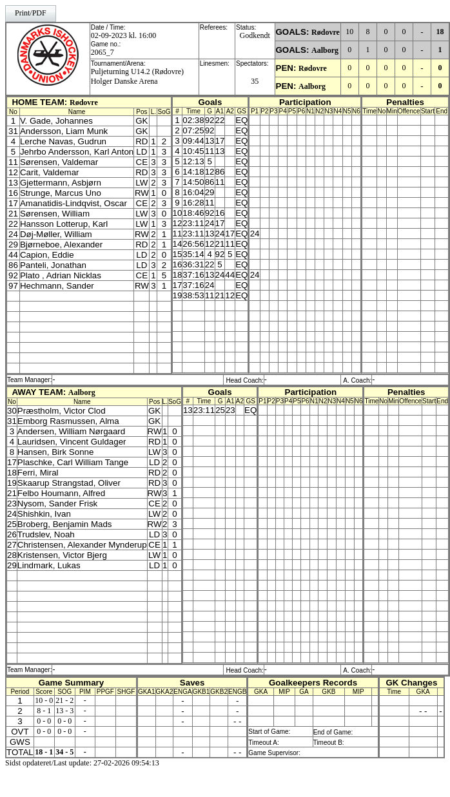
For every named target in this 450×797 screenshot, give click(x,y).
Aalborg (324, 50)
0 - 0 (44, 720)
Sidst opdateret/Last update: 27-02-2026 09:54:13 (82, 762)
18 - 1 (44, 751)
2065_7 (102, 52)
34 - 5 (64, 751)
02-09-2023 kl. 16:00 (124, 35)
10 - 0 (44, 700)
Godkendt (255, 35)
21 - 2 (64, 700)
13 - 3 (64, 710)
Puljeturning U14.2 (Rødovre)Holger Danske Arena (137, 76)
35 (255, 81)
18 (440, 31)
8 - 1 (44, 710)
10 (349, 31)
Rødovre (325, 32)
